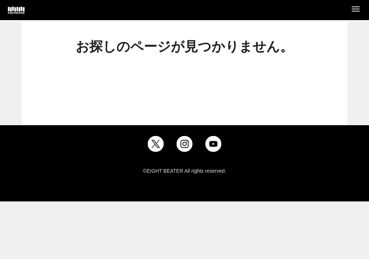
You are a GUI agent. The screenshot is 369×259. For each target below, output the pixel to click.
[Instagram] (184, 144)
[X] (156, 144)
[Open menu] (355, 10)
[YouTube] (213, 144)
